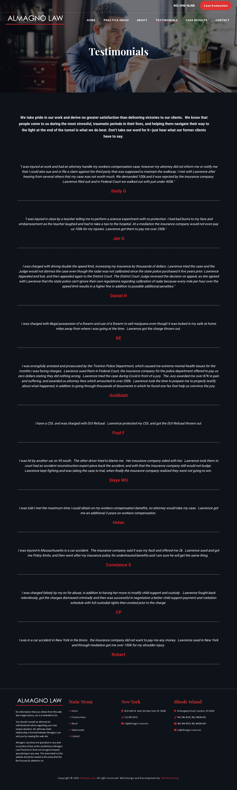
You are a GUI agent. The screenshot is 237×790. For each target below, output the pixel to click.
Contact (223, 20)
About (142, 20)
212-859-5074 (131, 717)
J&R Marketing (170, 778)
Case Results (196, 20)
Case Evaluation (216, 5)
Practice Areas (116, 20)
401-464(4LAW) (199, 723)
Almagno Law (87, 778)
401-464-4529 (183, 723)
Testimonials (167, 20)
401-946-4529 (183, 717)
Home (91, 20)
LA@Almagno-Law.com (136, 723)
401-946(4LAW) (199, 717)
